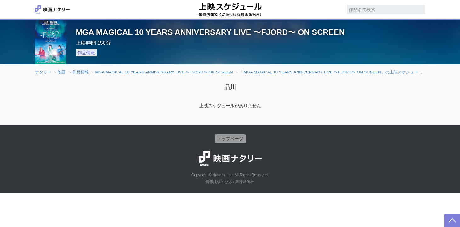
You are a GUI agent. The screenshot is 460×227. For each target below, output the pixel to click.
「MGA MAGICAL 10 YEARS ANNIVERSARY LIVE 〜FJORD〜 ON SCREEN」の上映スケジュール (330, 72)
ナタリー (43, 72)
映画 (62, 72)
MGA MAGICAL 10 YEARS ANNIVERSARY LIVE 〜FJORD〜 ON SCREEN (164, 72)
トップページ (230, 138)
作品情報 (86, 52)
